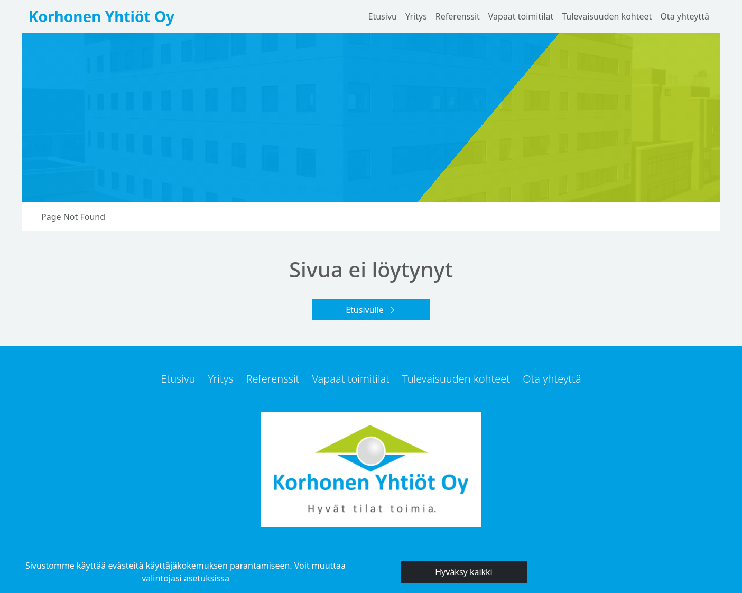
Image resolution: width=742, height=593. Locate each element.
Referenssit (457, 16)
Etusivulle (365, 310)
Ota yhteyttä (684, 16)
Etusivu (382, 16)
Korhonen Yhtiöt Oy (101, 16)
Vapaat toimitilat (520, 16)
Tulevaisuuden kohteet (607, 16)
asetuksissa (206, 578)
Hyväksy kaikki (464, 572)
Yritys (416, 16)
